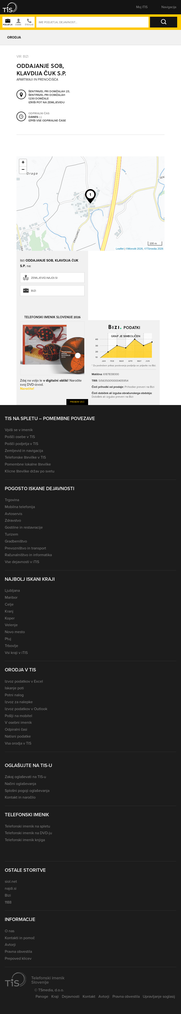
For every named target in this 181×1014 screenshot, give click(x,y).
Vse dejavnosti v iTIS (22, 562)
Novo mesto (15, 632)
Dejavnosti (71, 996)
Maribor (11, 597)
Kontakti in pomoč (20, 938)
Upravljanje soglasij (159, 996)
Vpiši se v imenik (19, 430)
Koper (10, 618)
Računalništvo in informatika (28, 555)
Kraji (55, 996)
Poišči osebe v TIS (20, 436)
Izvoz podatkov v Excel (24, 681)
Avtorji (10, 944)
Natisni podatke (18, 736)
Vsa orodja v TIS (18, 743)
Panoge (42, 996)
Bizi (33, 291)
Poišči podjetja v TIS (21, 443)
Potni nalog (14, 695)
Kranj (9, 611)
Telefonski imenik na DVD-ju (28, 833)
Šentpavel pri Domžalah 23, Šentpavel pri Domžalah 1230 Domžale (49, 95)
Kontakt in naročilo (20, 797)
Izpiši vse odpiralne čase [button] (47, 121)
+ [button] (23, 162)
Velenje (11, 625)
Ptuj (8, 638)
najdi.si (10, 888)
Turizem (11, 534)
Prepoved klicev (18, 958)
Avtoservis (13, 513)
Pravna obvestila (18, 951)
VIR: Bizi (22, 56)
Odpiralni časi (16, 729)
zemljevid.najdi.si (44, 278)
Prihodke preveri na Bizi (139, 387)
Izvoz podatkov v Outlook (26, 709)
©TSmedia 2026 (153, 248)
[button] (13, 7)
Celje (9, 604)
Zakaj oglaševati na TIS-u (25, 776)
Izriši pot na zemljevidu (46, 102)
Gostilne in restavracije (24, 527)
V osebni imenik (18, 722)
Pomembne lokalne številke (28, 464)
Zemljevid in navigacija (24, 450)
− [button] (23, 170)
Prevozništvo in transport (25, 548)
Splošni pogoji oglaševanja (27, 790)
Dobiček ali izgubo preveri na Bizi (112, 397)
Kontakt (89, 996)
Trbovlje (11, 645)
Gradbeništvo (16, 541)
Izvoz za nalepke (19, 702)
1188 (8, 902)
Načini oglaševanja (20, 783)
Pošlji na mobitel (18, 715)
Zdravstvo (13, 520)
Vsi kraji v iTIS (16, 652)
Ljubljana (12, 590)
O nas (9, 931)
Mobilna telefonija (20, 507)
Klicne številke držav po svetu (29, 471)
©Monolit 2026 (134, 248)
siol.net (11, 881)
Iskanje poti (14, 688)
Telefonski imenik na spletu (27, 826)
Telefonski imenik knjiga (25, 840)
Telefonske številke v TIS (25, 457)
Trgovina (12, 500)
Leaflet (120, 248)
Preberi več (77, 402)
